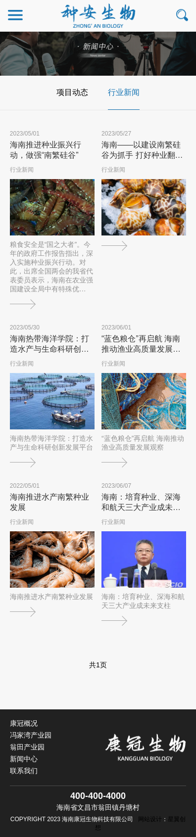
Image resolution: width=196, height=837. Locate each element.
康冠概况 (24, 723)
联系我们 (24, 771)
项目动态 (72, 92)
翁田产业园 (27, 747)
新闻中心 (24, 759)
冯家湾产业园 (30, 735)
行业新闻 (124, 92)
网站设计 (150, 819)
